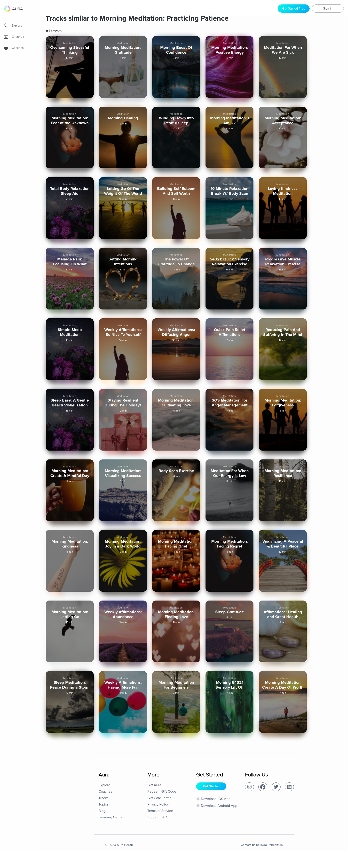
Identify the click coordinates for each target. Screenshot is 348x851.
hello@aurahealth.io (269, 845)
